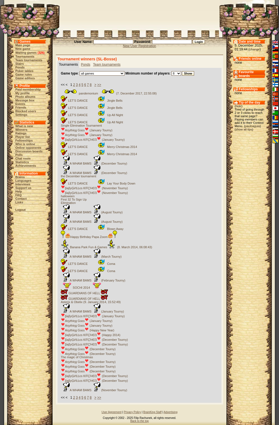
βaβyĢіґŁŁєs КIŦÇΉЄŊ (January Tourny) (93, 139)
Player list (22, 137)
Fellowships (24, 140)
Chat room (23, 158)
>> (99, 85)
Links (19, 202)
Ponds (20, 67)
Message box (25, 100)
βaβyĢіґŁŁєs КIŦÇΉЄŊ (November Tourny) (94, 188)
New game (22, 48)
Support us (23, 188)
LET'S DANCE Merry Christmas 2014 (99, 147)
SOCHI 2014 (81, 287)
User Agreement (111, 412)
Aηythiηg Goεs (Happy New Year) (87, 330)
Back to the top (139, 421)
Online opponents (28, 147)
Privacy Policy (132, 412)
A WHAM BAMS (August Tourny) (91, 212)
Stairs (19, 63)
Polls (19, 155)
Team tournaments (29, 60)
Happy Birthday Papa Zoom (89, 237)
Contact (21, 198)
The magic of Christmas (77, 357)
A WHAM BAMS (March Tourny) (91, 256)
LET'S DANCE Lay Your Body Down (98, 183)
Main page (22, 45)
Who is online (25, 144)
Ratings (21, 133)
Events (20, 104)
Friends (21, 107)
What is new (24, 126)
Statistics (22, 162)
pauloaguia (252, 126)
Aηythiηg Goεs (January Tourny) (86, 130)
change (255, 49)
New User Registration (139, 46)
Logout (20, 209)
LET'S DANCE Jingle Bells (91, 100)
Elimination (68, 202)
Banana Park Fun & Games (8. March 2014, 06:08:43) (106, 247)
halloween (68, 196)
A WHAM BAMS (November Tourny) (94, 390)
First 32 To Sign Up (74, 199)
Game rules (23, 74)
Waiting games (26, 52)
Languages (23, 180)
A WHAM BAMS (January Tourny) (92, 311)
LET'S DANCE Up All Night (92, 115)
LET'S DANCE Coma (88, 263)
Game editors (25, 78)
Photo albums (25, 96)
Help (18, 191)
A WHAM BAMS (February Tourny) (93, 280)
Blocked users (25, 111)
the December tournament (78, 176)
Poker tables (24, 71)
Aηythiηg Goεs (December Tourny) (88, 349)
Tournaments (25, 56)
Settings (21, 114)
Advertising (170, 412)
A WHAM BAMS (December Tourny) (94, 163)
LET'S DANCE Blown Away (92, 229)
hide (238, 106)
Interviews (22, 184)
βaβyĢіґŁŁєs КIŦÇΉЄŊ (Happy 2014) (90, 335)
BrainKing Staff (152, 412)
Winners (21, 129)
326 (40, 52)
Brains (20, 177)
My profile (22, 93)
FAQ (18, 195)
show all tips (244, 129)
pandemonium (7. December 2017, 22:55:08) (109, 93)
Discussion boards (29, 151)
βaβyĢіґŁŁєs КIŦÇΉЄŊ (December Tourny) (94, 339)
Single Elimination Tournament (81, 125)
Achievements (25, 165)
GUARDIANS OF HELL (84, 293)
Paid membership (28, 89)
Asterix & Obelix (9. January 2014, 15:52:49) (91, 302)
